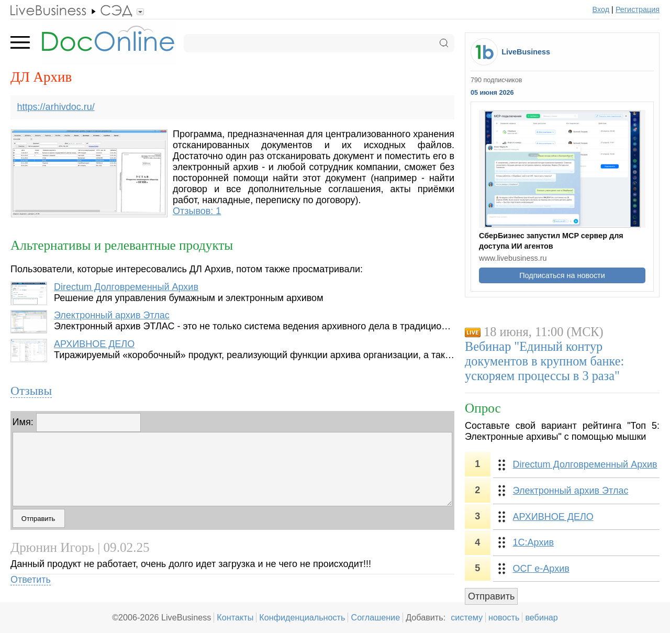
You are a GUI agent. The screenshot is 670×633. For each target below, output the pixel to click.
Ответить (30, 579)
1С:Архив (533, 542)
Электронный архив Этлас (112, 315)
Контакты (235, 617)
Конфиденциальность (302, 617)
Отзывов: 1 (197, 211)
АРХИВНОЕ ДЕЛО (94, 344)
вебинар (541, 617)
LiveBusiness (525, 52)
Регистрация (638, 9)
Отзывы (31, 390)
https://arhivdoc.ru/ (56, 107)
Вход (601, 9)
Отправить (491, 596)
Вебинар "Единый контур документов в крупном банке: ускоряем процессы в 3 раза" (544, 361)
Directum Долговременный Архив (126, 287)
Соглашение (375, 617)
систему (467, 617)
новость (503, 617)
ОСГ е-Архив (541, 568)
